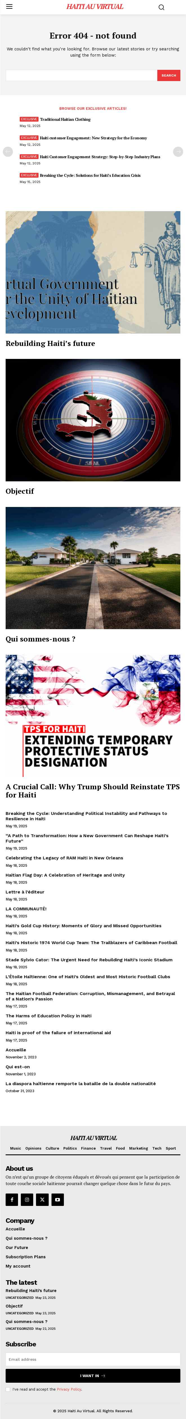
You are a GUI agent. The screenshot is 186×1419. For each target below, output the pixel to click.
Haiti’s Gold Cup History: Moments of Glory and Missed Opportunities (84, 925)
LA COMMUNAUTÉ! (26, 908)
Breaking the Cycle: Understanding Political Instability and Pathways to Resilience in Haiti (86, 816)
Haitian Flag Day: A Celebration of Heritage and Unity (65, 875)
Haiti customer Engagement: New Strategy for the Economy (93, 137)
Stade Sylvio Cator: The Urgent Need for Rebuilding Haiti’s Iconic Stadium (89, 959)
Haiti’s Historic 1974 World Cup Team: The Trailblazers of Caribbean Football (91, 942)
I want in (93, 1375)
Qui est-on (18, 1066)
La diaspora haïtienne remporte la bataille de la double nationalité (81, 1083)
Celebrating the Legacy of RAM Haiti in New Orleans (64, 858)
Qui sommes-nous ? (40, 638)
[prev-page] (8, 152)
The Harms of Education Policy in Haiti (48, 1015)
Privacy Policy (69, 1389)
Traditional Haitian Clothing (65, 119)
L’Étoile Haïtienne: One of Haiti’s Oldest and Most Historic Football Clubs (88, 976)
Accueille (16, 1049)
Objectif (20, 491)
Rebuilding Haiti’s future (50, 343)
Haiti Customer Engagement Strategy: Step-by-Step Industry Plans (100, 156)
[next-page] (178, 152)
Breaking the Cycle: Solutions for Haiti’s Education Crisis (90, 175)
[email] (93, 1359)
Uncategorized (20, 1298)
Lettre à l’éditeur (25, 892)
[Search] (168, 75)
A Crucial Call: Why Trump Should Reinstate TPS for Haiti (93, 790)
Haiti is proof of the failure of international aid (58, 1032)
